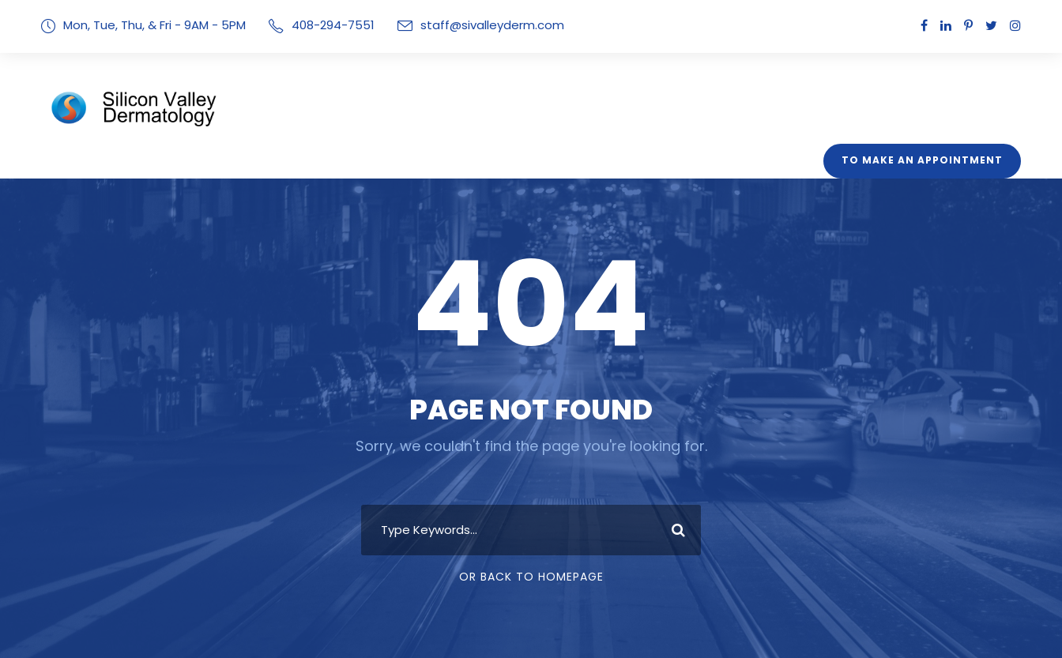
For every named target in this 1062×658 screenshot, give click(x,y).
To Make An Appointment (928, 160)
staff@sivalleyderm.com (470, 25)
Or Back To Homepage (531, 576)
